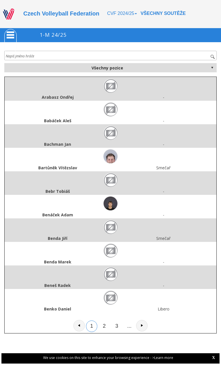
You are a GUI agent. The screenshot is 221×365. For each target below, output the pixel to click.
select (212, 67)
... (129, 326)
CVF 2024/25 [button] (122, 13)
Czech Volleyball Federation (61, 13)
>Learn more (162, 357)
